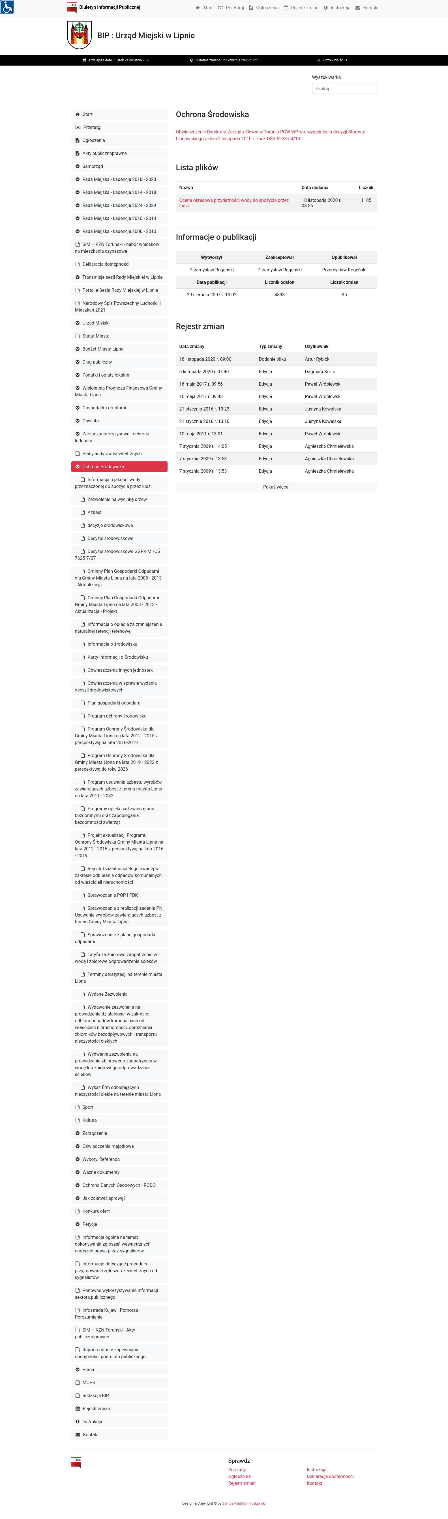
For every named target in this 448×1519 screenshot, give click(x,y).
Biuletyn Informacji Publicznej (110, 7)
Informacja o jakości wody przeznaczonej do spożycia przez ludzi (113, 483)
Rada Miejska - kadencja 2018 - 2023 (116, 179)
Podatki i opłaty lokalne (102, 375)
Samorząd (89, 166)
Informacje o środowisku (109, 644)
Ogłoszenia (263, 7)
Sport (85, 1107)
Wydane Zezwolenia (104, 994)
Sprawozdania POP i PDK (109, 895)
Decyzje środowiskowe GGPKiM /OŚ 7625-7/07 (117, 555)
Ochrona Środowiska (100, 466)
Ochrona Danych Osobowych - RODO (116, 1185)
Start (204, 7)
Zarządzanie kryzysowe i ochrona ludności (112, 437)
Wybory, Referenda (98, 1159)
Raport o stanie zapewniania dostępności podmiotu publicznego (110, 1353)
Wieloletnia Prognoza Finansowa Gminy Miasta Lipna (118, 391)
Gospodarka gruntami (101, 407)
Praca (85, 1369)
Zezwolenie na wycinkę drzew (114, 499)
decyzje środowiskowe (107, 525)
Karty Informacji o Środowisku (114, 657)
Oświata (87, 420)
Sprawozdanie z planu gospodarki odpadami (115, 938)
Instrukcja (337, 7)
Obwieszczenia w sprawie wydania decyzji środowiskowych (116, 686)
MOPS (85, 1382)
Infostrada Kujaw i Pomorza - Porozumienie (108, 1314)
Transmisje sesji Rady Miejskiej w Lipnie (119, 277)
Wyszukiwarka (326, 77)
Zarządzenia (91, 1133)
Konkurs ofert (93, 1211)
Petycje (86, 1224)
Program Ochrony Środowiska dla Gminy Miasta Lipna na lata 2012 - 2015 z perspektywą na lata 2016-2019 (116, 735)
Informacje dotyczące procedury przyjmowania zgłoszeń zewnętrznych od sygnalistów (116, 1270)
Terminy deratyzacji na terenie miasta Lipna (118, 978)
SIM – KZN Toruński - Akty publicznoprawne (105, 1333)
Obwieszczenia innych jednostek (117, 670)
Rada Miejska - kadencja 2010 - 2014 (116, 218)
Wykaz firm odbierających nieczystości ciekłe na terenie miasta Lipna (118, 1091)
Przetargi (231, 7)
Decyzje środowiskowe (107, 538)
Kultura (86, 1120)
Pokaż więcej (276, 487)
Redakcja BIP (92, 1395)
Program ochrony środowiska (114, 716)
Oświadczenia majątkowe (105, 1146)
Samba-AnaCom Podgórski (243, 1503)
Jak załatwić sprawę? (101, 1198)
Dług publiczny (94, 362)
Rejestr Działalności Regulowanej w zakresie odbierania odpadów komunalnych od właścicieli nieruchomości (118, 875)
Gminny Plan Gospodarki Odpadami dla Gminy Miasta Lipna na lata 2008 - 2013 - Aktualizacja (118, 578)
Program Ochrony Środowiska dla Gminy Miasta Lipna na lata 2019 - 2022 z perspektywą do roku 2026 (116, 762)
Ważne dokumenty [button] (98, 1172)
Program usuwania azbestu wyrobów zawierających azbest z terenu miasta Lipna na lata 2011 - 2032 (118, 788)
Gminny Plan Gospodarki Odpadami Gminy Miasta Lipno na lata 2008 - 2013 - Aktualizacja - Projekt (117, 604)
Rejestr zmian (301, 7)
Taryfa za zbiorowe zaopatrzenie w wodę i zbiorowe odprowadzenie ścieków (116, 958)
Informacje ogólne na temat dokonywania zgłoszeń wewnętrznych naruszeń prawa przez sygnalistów (113, 1244)
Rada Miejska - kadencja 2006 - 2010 (116, 231)
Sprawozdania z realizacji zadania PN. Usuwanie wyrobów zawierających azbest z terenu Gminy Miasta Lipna (119, 915)
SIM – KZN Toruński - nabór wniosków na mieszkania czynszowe (117, 248)
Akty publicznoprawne (101, 153)
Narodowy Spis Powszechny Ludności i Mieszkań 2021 (118, 307)
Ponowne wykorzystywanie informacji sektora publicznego (116, 1294)
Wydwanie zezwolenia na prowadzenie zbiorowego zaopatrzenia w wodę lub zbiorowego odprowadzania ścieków (116, 1064)
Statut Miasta (93, 336)
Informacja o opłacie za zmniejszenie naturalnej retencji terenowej (118, 628)
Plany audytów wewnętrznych (109, 453)
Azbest (91, 512)
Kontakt (367, 7)
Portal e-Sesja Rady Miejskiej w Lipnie (117, 290)
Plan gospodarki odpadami (111, 703)
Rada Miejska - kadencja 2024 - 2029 (116, 205)
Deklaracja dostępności (103, 264)
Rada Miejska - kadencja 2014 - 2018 (116, 192)
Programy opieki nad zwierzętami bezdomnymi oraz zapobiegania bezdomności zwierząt (115, 815)
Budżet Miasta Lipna (100, 349)
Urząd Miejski (93, 323)
